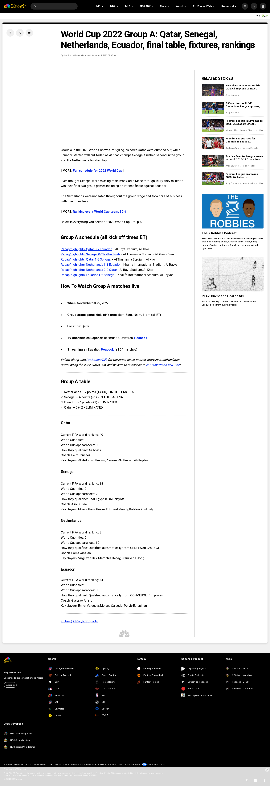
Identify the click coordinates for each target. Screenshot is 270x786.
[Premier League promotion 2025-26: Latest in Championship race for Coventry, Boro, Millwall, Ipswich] (213, 178)
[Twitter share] (20, 33)
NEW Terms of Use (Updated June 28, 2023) (99, 764)
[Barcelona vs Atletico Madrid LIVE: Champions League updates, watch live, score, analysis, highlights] (213, 90)
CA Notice (136, 764)
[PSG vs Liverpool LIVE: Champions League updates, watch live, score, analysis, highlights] (213, 108)
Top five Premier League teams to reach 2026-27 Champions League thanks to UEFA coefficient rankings (244, 158)
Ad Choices (8, 764)
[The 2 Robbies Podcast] (233, 211)
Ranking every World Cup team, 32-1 (100, 211)
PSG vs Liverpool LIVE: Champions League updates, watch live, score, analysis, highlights (243, 105)
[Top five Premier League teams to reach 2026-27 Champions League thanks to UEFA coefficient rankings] (213, 161)
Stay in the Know (12, 672)
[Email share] (29, 33)
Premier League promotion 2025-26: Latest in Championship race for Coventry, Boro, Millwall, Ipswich (242, 175)
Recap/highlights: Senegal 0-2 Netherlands (91, 254)
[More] (245, 6)
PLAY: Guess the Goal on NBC (224, 296)
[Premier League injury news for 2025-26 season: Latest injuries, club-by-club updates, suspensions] (213, 125)
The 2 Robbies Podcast (219, 233)
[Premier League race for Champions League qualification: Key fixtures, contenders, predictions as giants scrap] (213, 143)
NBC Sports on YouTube (163, 365)
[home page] (15, 6)
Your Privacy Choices (156, 764)
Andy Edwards (232, 95)
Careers (28, 764)
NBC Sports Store (62, 764)
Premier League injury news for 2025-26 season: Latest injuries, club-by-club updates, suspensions (245, 122)
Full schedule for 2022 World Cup (97, 170)
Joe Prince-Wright (71, 55)
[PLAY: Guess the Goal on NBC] (233, 274)
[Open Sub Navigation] (103, 6)
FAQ (51, 764)
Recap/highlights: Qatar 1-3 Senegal (86, 259)
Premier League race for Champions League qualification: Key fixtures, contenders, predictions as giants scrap (242, 140)
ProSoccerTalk (96, 360)
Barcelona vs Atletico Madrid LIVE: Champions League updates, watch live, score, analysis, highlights (243, 87)
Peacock (140, 338)
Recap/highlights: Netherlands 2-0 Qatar (89, 270)
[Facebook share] (10, 33)
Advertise (19, 764)
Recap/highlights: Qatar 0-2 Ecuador (86, 249)
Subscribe (10, 685)
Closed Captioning (40, 764)
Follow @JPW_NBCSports (79, 621)
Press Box (75, 764)
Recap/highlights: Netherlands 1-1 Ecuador (91, 264)
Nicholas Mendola (234, 130)
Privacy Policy (124, 764)
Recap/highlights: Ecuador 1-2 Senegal (88, 275)
